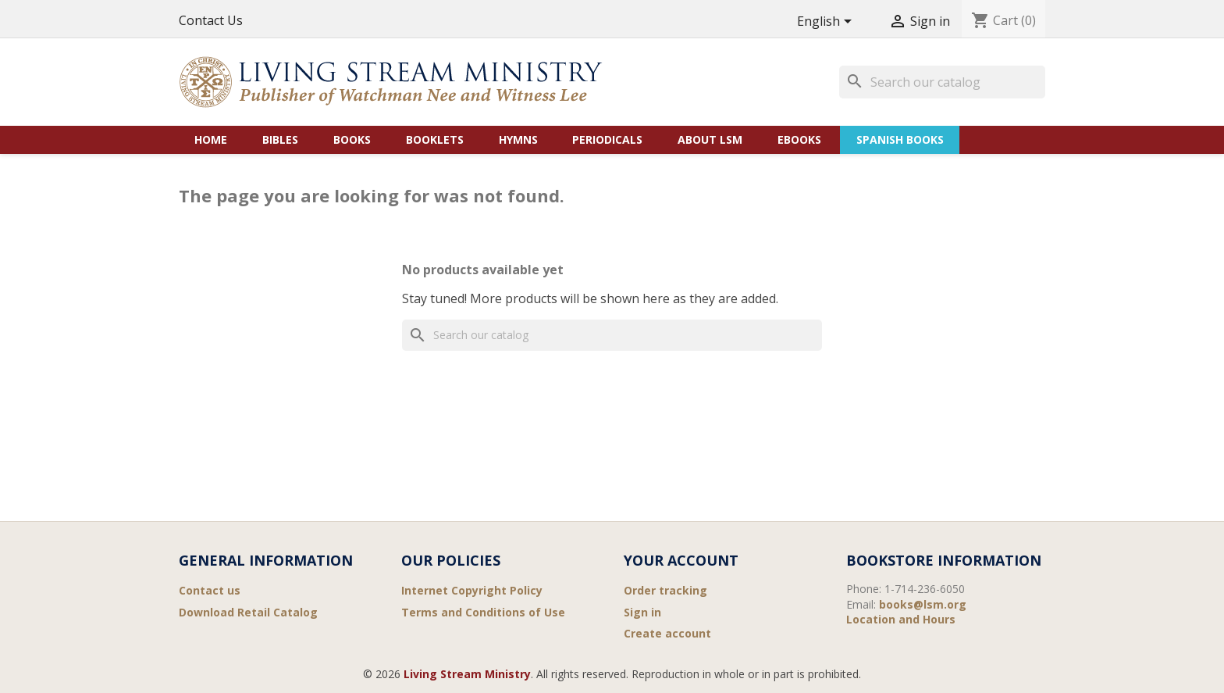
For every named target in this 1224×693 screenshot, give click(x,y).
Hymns (518, 139)
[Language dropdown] (827, 22)
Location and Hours (900, 619)
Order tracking (665, 590)
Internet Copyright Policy (472, 590)
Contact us (209, 590)
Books (352, 139)
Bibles (280, 139)
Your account (681, 560)
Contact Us (211, 20)
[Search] (942, 82)
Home (210, 139)
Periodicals (607, 139)
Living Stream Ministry (467, 673)
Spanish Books (900, 139)
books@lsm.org (922, 604)
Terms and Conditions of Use (483, 612)
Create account (667, 633)
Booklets (435, 139)
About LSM (710, 139)
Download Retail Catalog (248, 612)
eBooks (799, 139)
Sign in (642, 612)
